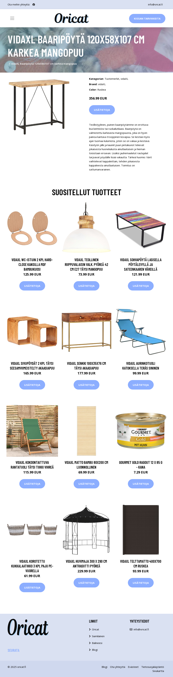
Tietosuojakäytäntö (152, 667)
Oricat (95, 629)
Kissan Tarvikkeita (147, 18)
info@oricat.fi (155, 4)
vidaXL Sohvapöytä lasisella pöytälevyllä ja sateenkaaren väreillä (140, 264)
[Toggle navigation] (12, 18)
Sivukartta (158, 671)
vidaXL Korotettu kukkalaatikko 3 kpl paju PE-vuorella (32, 566)
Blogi (95, 649)
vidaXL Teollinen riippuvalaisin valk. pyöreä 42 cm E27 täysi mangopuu (86, 264)
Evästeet (133, 667)
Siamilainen (98, 636)
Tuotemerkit (112, 78)
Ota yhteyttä (117, 667)
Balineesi (97, 643)
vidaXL (124, 78)
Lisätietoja (102, 109)
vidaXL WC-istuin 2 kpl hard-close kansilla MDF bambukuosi (32, 264)
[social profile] (33, 4)
